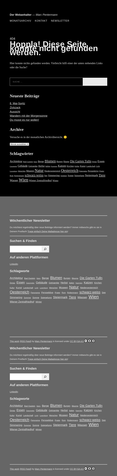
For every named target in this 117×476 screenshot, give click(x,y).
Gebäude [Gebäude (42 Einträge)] (23, 165)
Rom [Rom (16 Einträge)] (12, 176)
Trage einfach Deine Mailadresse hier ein (47, 231)
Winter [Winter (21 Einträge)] (55, 180)
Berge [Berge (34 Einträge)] (41, 161)
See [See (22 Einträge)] (45, 175)
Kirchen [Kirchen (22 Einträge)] (70, 166)
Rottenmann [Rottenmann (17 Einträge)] (19, 175)
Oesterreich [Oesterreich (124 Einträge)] (69, 170)
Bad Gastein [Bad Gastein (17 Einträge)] (28, 161)
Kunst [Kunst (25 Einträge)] (82, 166)
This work (14, 341)
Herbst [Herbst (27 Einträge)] (41, 166)
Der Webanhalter (21, 14)
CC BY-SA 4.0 (82, 341)
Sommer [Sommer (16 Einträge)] (63, 176)
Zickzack (15, 107)
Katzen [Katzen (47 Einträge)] (62, 165)
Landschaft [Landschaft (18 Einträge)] (90, 166)
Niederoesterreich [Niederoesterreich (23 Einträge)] (52, 171)
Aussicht (15, 111)
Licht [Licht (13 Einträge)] (98, 166)
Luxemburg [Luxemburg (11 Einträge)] (13, 171)
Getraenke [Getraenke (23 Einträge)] (33, 166)
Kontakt (41, 20)
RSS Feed (25, 341)
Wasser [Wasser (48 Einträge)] (14, 180)
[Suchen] (45, 249)
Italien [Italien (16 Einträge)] (47, 166)
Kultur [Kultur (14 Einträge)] (76, 166)
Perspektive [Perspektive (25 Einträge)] (93, 171)
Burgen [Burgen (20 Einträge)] (60, 161)
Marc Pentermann (43, 341)
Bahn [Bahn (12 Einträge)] (35, 162)
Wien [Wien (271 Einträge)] (23, 179)
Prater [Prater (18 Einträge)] (101, 171)
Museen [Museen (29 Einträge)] (30, 171)
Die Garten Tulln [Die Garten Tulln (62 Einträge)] (80, 161)
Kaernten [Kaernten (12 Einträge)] (54, 166)
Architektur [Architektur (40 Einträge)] (16, 161)
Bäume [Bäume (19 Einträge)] (66, 161)
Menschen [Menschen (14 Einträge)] (21, 171)
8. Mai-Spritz (17, 103)
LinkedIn (14, 264)
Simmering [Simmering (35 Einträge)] (54, 175)
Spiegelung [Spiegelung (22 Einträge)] (79, 175)
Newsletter (60, 20)
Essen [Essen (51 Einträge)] (101, 161)
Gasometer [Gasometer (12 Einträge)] (13, 166)
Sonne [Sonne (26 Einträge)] (71, 175)
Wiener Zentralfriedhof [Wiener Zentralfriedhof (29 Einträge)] (40, 180)
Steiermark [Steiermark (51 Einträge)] (91, 175)
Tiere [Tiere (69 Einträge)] (102, 175)
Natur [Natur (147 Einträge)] (39, 170)
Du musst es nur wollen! (24, 119)
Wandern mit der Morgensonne (28, 115)
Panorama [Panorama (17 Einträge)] (83, 171)
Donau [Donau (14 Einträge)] (94, 162)
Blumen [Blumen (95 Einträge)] (50, 161)
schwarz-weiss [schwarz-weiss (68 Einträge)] (34, 175)
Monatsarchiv (20, 20)
